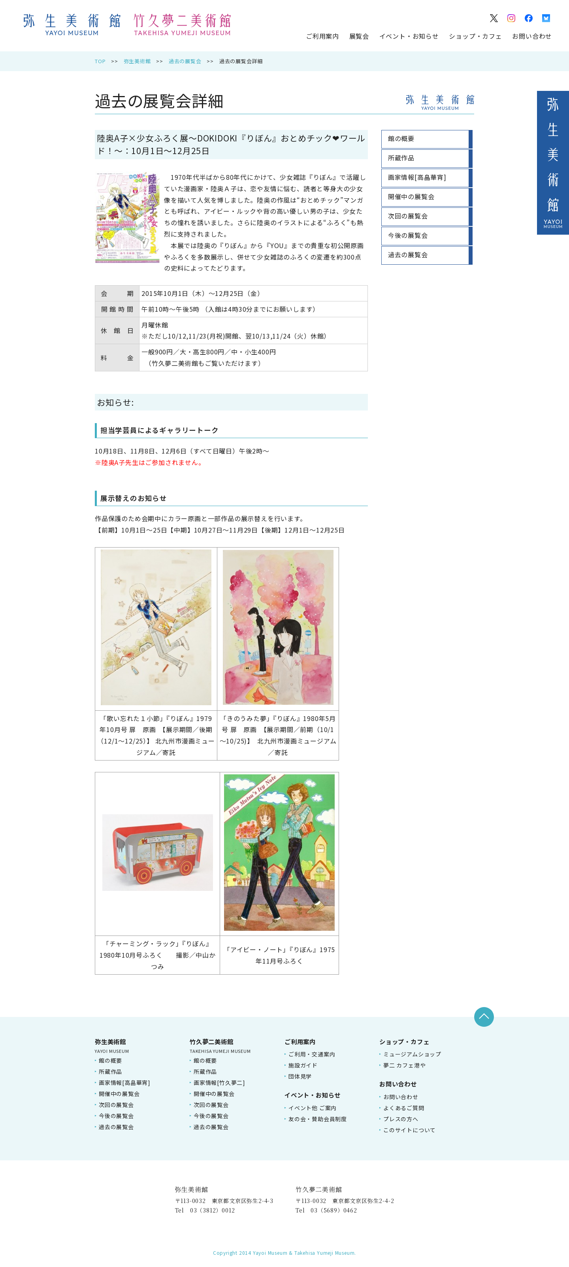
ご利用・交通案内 (311, 1054)
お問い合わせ (532, 36)
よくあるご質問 (403, 1108)
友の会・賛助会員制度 (317, 1119)
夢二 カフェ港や (404, 1065)
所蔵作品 (110, 1071)
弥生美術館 (137, 61)
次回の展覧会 (116, 1105)
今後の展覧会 (116, 1116)
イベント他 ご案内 (312, 1108)
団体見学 (300, 1076)
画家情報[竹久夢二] (219, 1082)
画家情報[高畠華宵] (125, 1082)
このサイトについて (409, 1130)
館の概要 (110, 1060)
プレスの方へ (400, 1119)
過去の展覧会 (185, 61)
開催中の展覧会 (119, 1094)
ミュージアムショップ (412, 1054)
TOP (100, 61)
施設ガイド (303, 1065)
